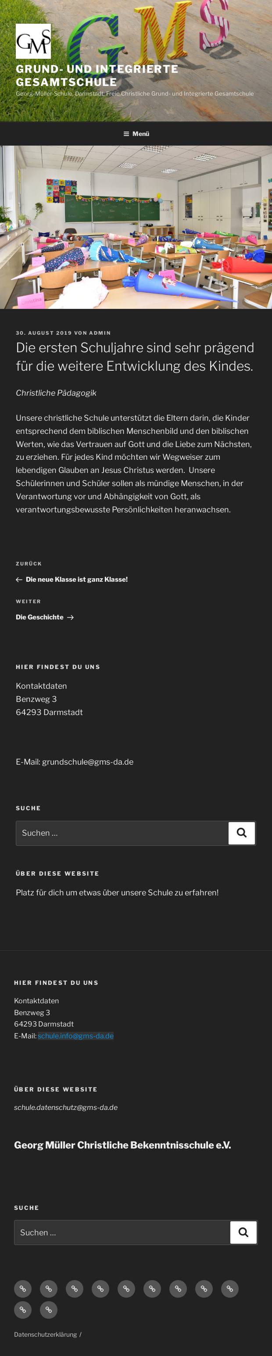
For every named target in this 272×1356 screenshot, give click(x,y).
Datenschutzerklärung (45, 1334)
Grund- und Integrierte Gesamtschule (97, 76)
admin (100, 333)
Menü (136, 133)
